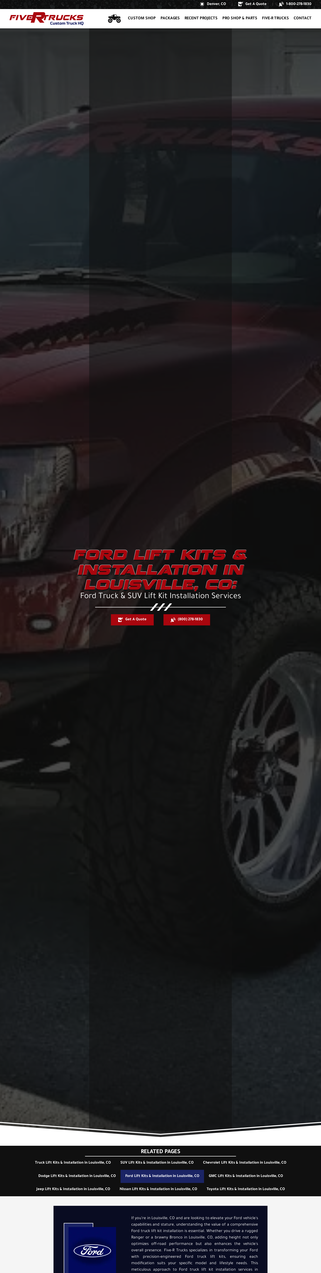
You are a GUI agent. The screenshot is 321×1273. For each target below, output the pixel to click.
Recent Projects (201, 18)
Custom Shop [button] (142, 18)
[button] (212, 4)
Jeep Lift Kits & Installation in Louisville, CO (73, 1189)
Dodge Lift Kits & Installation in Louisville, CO (77, 1176)
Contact (302, 18)
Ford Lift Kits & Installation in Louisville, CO (162, 1176)
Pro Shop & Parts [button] (239, 18)
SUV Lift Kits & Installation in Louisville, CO (157, 1163)
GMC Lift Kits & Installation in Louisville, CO (246, 1176)
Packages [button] (170, 18)
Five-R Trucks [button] (275, 18)
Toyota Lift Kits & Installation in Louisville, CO (246, 1189)
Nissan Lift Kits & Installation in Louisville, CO (158, 1189)
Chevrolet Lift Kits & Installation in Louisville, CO (244, 1163)
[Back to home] (46, 18)
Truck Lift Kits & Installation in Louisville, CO (73, 1163)
